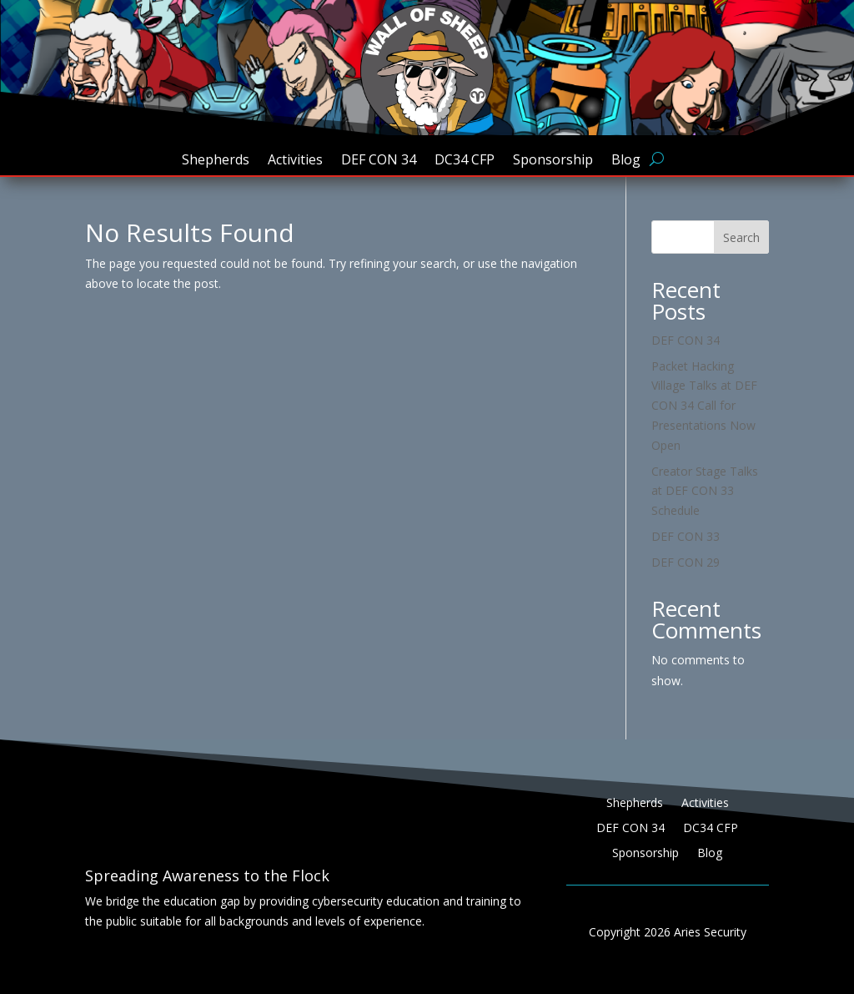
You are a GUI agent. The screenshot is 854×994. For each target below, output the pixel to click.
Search (741, 237)
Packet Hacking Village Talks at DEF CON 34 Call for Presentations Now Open (704, 405)
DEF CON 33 (685, 536)
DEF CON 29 (685, 562)
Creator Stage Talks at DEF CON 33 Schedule (704, 491)
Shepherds (215, 161)
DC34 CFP (465, 161)
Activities (295, 161)
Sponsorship (553, 161)
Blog (625, 161)
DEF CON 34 (378, 161)
